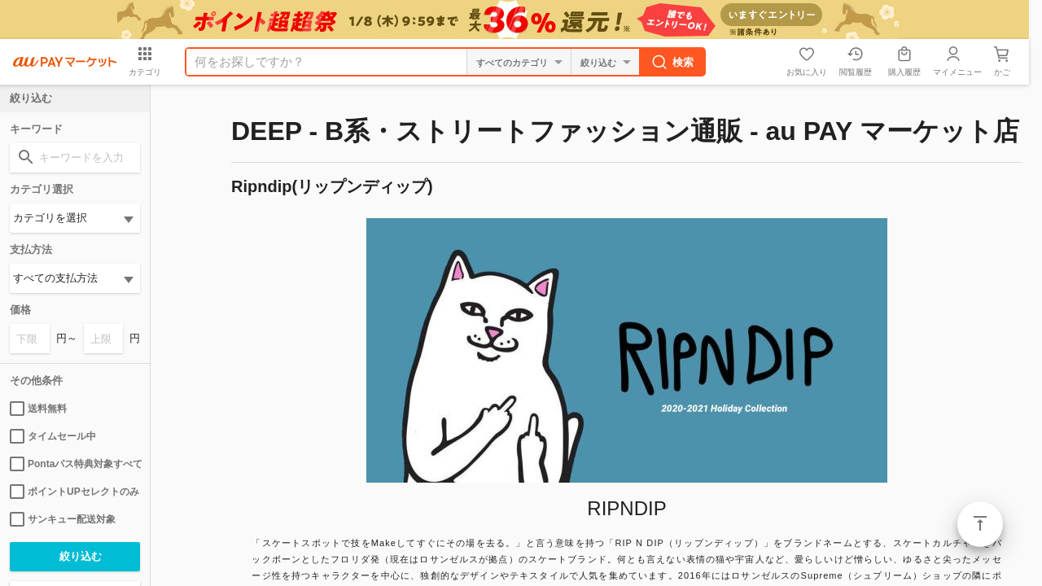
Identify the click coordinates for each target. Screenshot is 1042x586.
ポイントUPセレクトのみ (74, 491)
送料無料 (38, 408)
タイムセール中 (53, 436)
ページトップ (980, 524)
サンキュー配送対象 (63, 519)
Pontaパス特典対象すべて (75, 464)
